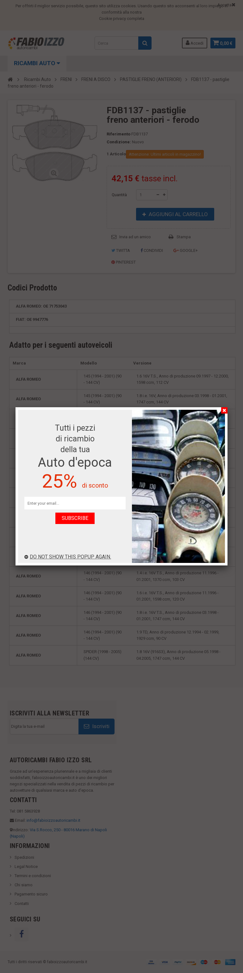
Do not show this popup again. (67, 557)
